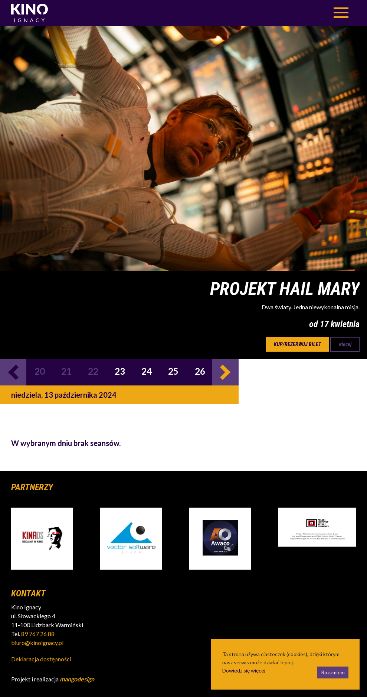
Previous (13, 372)
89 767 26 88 (38, 633)
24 (146, 371)
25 (173, 371)
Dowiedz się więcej (243, 670)
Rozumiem (333, 672)
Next (225, 372)
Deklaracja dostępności (41, 658)
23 (120, 371)
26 (200, 371)
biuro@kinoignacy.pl (37, 642)
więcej (344, 344)
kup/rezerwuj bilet (297, 344)
